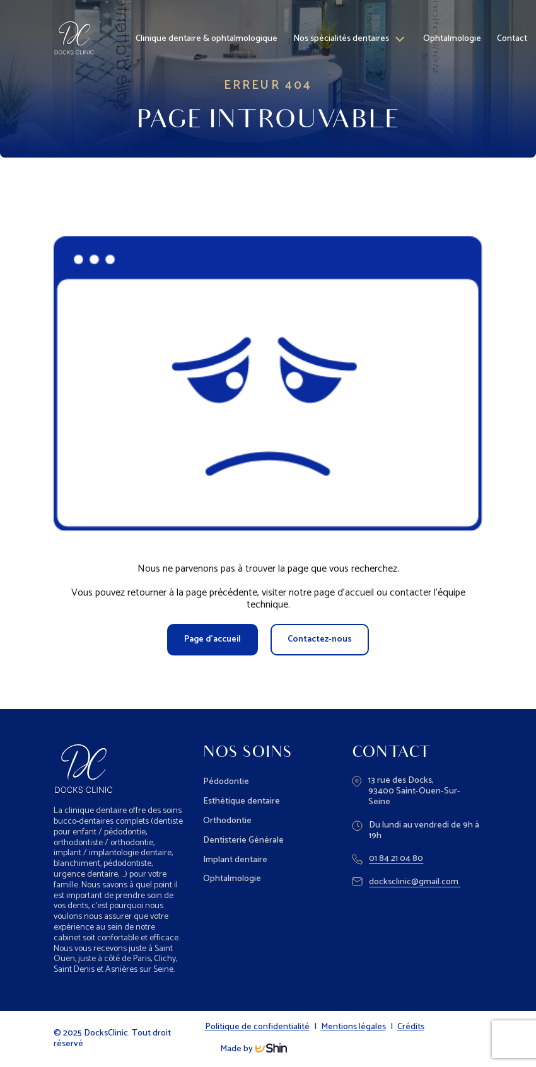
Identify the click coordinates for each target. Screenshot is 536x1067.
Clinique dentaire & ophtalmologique (206, 36)
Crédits (410, 1027)
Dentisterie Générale (243, 840)
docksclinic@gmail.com (406, 882)
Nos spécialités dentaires (341, 36)
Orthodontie (227, 821)
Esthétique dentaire (241, 801)
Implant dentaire (235, 860)
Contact (512, 36)
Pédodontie (226, 782)
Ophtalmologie (452, 36)
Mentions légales (353, 1027)
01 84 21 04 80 (387, 859)
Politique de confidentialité (257, 1027)
